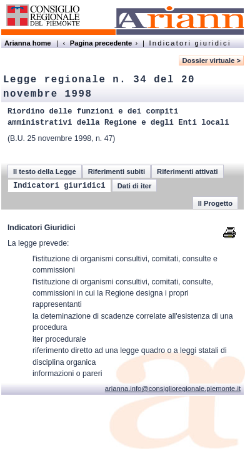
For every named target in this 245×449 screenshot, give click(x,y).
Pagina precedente (101, 43)
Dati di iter (135, 186)
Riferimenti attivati (187, 171)
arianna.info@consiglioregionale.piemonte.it (173, 388)
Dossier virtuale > (211, 60)
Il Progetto (215, 203)
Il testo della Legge (44, 171)
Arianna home (27, 43)
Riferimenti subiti (116, 171)
